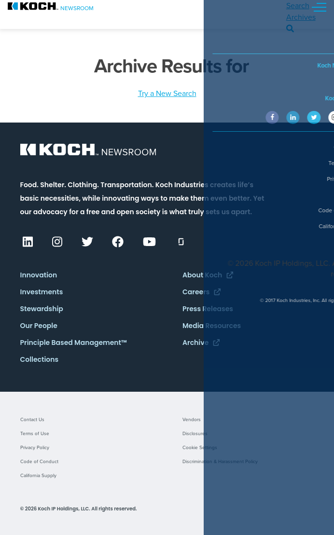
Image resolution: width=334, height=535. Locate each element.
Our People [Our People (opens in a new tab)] (38, 325)
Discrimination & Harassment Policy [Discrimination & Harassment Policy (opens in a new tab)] (220, 462)
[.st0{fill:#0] (51, 6)
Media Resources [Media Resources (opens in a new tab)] (211, 325)
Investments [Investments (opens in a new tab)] (41, 292)
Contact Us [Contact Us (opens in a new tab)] (32, 420)
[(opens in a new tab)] (27, 244)
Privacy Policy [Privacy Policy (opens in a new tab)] (34, 448)
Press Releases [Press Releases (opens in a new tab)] (207, 309)
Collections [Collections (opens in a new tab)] (39, 359)
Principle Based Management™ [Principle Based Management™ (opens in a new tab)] (73, 342)
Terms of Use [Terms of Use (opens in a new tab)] (34, 434)
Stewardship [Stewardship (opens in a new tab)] (41, 309)
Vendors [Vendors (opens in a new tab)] (191, 420)
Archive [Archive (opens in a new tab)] (201, 342)
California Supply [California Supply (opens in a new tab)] (38, 476)
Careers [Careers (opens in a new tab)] (201, 292)
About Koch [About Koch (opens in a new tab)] (207, 275)
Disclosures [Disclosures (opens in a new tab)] (195, 434)
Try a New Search (167, 93)
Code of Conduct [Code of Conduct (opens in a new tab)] (39, 462)
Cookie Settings (199, 448)
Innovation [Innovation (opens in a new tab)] (38, 275)
